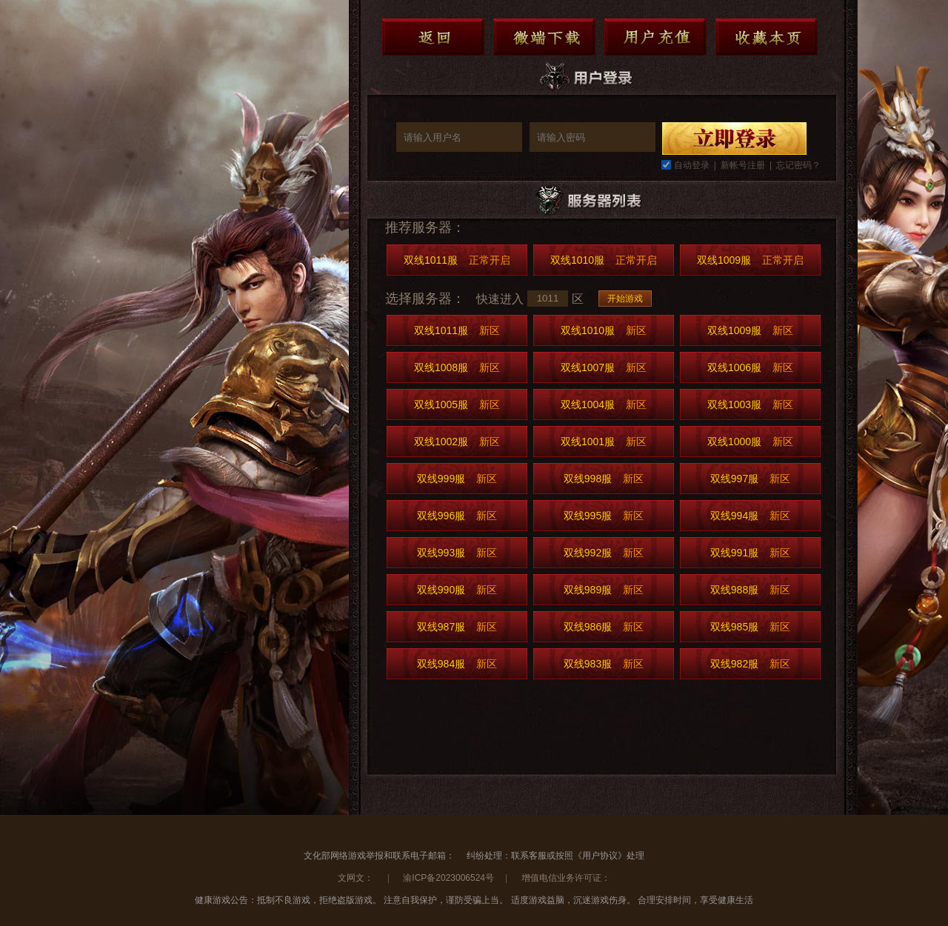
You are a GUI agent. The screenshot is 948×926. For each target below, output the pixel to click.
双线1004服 (604, 404)
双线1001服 (604, 441)
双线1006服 (750, 367)
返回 (433, 37)
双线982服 (750, 664)
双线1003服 (750, 404)
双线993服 (457, 553)
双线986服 (604, 627)
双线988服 (750, 590)
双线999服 (457, 478)
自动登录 (692, 165)
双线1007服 (604, 367)
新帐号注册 (743, 165)
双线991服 (750, 553)
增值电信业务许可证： (565, 878)
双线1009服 (750, 260)
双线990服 (457, 590)
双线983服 (604, 664)
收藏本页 (766, 37)
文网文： (356, 878)
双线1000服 (750, 441)
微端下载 (544, 37)
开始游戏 (625, 298)
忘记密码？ (798, 165)
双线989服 (604, 590)
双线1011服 (457, 260)
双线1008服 (457, 367)
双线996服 (457, 516)
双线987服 (457, 627)
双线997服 (750, 478)
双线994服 (750, 516)
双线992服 (604, 553)
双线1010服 (603, 260)
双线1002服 (457, 441)
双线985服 (750, 627)
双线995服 (604, 516)
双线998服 (604, 478)
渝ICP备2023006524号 (448, 878)
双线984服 (457, 664)
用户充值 (655, 37)
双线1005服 (457, 404)
